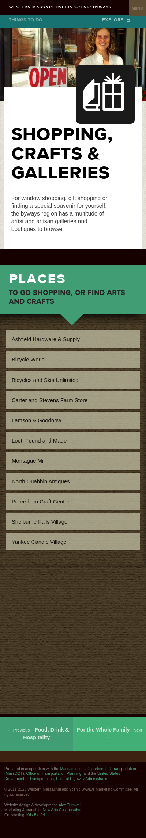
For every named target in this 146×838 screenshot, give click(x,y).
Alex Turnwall (70, 805)
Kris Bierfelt (36, 815)
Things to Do (25, 19)
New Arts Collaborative (62, 810)
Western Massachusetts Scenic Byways (60, 7)
